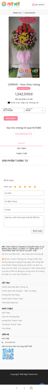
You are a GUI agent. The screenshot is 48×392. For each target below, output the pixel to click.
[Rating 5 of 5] (34, 186)
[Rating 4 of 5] (29, 186)
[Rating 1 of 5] (15, 186)
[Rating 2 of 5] (20, 186)
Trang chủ (17, 13)
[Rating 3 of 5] (25, 186)
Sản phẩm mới (29, 13)
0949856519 (10, 342)
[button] (38, 4)
